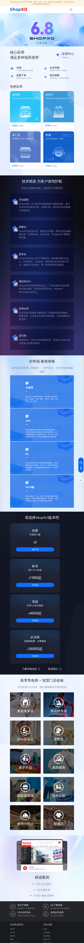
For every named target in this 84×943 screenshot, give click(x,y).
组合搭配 (46, 865)
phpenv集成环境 (46, 919)
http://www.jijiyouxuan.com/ (37, 798)
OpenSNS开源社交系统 (27, 922)
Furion (48, 922)
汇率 (11, 880)
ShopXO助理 (40, 922)
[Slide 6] (57, 44)
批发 (11, 887)
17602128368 (24, 894)
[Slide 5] (51, 44)
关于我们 (46, 877)
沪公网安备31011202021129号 (42, 933)
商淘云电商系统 (56, 922)
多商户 (12, 858)
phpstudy (36, 919)
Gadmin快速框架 (68, 922)
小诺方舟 (33, 925)
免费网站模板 (14, 922)
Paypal (12, 883)
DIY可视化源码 (24, 925)
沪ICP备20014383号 (42, 930)
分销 (45, 858)
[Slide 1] (26, 44)
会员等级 (46, 861)
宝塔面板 (29, 919)
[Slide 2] (33, 44)
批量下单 (46, 868)
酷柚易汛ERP (14, 925)
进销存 (12, 865)
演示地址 (46, 883)
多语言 (12, 877)
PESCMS (56, 919)
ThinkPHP (63, 919)
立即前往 (65, 57)
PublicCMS (22, 919)
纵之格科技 (13, 919)
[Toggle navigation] (71, 10)
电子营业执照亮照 (42, 936)
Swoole (69, 919)
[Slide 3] (39, 44)
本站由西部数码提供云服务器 (42, 940)
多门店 (12, 861)
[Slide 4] (45, 44)
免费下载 (25, 549)
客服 (11, 868)
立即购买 (58, 549)
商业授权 (46, 880)
